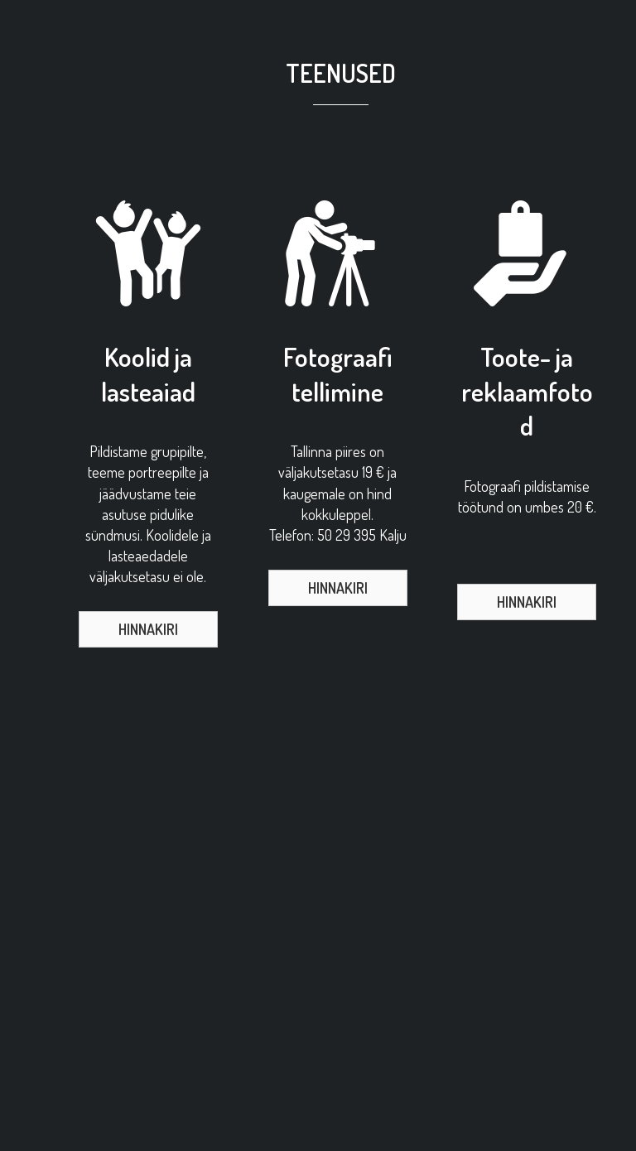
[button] (148, 629)
